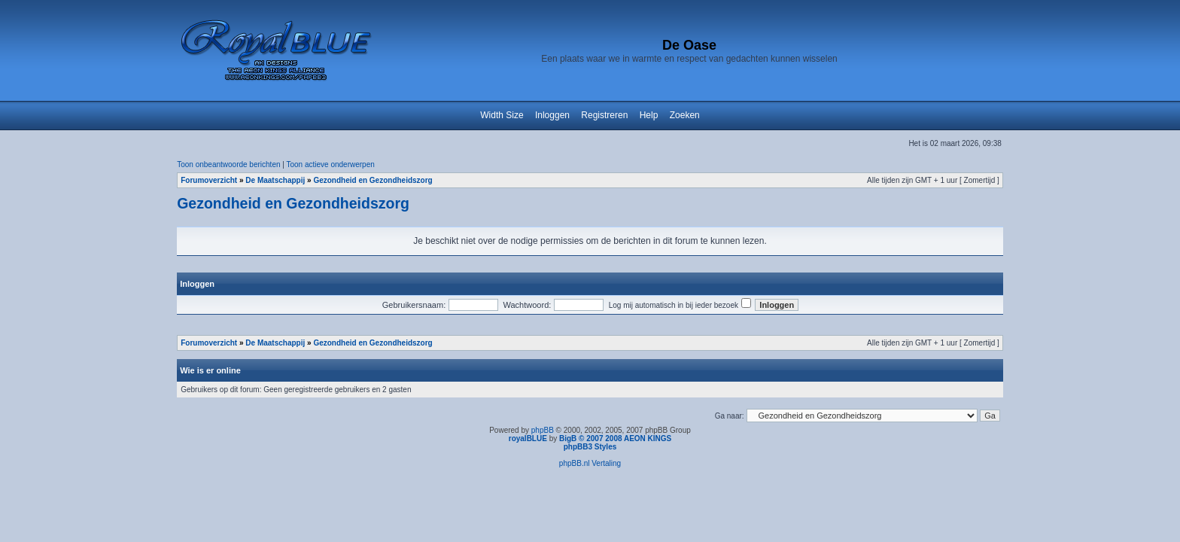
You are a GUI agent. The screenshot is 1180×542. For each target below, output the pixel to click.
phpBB (542, 430)
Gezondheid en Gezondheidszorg (372, 180)
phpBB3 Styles (590, 447)
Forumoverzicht (209, 180)
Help (649, 115)
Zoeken (685, 115)
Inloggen (552, 115)
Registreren (604, 115)
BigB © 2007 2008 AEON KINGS (615, 438)
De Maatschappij (275, 180)
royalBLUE (528, 438)
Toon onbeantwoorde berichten (228, 164)
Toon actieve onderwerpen (331, 164)
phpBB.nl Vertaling (590, 463)
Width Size (501, 115)
